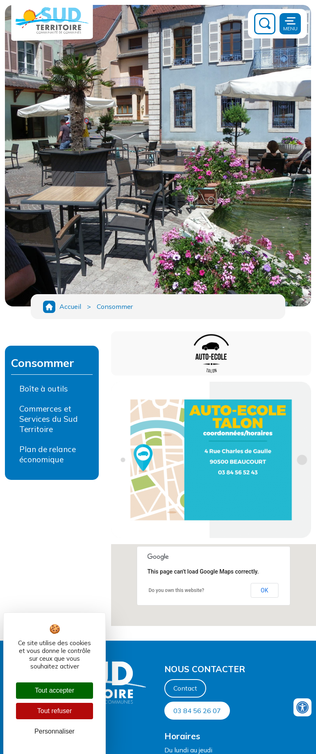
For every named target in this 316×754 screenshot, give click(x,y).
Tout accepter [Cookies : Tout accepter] (54, 690)
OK (264, 590)
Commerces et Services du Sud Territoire (48, 419)
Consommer (115, 306)
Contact (185, 688)
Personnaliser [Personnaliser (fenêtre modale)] (54, 731)
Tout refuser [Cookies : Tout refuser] (54, 710)
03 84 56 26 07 (197, 711)
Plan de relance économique (47, 454)
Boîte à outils (43, 389)
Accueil (70, 306)
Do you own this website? (176, 590)
